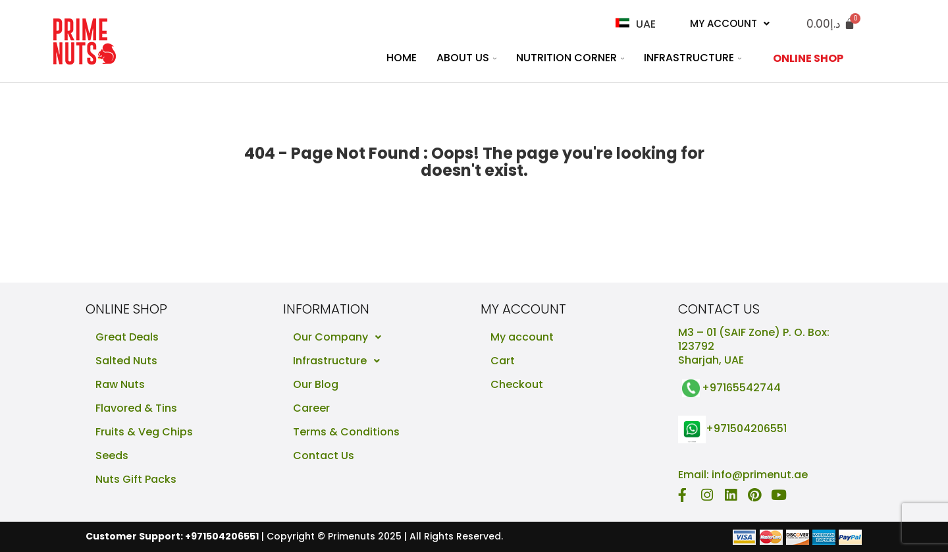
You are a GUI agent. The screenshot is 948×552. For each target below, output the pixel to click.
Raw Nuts (120, 384)
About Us (466, 57)
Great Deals (127, 337)
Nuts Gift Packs (135, 479)
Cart (502, 360)
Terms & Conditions (346, 431)
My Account (730, 23)
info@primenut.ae (760, 474)
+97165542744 (741, 387)
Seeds (111, 455)
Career (311, 408)
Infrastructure (692, 57)
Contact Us (323, 455)
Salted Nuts (126, 360)
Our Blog (315, 384)
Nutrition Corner (570, 57)
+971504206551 (746, 429)
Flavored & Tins (136, 408)
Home (401, 57)
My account (522, 337)
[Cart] (830, 24)
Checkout (516, 384)
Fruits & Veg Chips (144, 431)
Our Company (340, 337)
